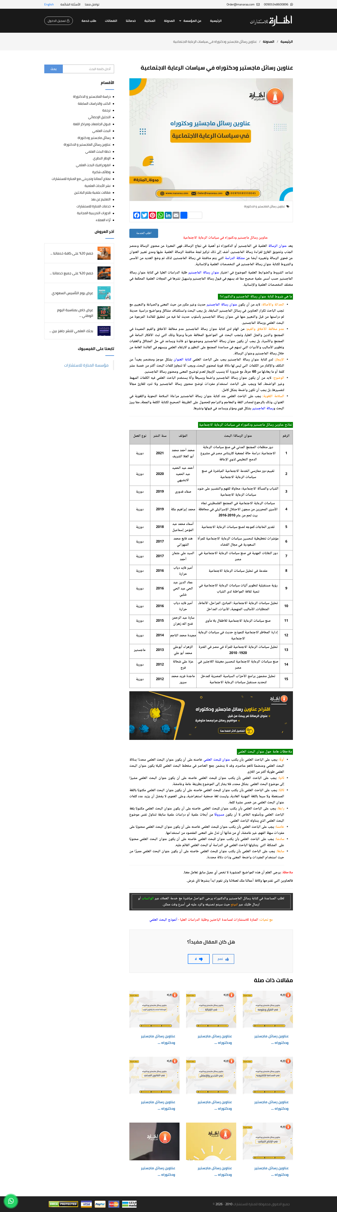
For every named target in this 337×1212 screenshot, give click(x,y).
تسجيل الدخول (58, 21)
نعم (223, 959)
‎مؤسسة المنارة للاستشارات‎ (86, 365)
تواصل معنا (92, 4)
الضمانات (111, 21)
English (49, 4)
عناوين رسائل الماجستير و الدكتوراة (87, 144)
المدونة (169, 21)
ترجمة (106, 110)
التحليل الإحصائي (99, 117)
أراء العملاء (103, 220)
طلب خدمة (89, 21)
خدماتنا (131, 21)
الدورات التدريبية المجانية (94, 213)
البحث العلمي (101, 131)
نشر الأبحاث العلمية (98, 186)
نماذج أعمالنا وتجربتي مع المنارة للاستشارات (81, 179)
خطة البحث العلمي (98, 151)
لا (199, 959)
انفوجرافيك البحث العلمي (93, 165)
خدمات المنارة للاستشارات (94, 206)
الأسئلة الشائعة (70, 4)
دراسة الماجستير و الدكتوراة (92, 96)
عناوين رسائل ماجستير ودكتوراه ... (271, 1039)
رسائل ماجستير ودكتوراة (94, 138)
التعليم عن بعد (101, 199)
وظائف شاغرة (101, 172)
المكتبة (149, 21)
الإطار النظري (102, 158)
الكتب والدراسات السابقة (94, 103)
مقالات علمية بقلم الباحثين (92, 192)
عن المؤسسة (192, 21)
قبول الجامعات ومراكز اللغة (92, 124)
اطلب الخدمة (143, 233)
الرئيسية (216, 21)
